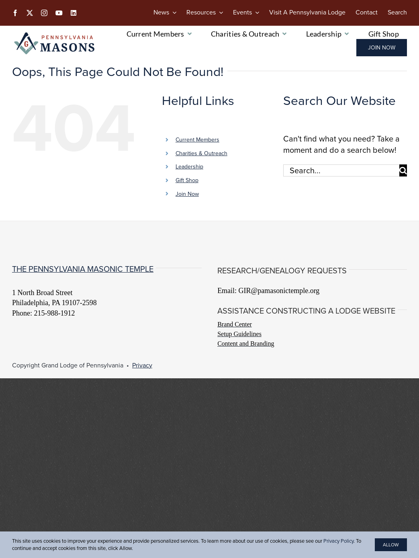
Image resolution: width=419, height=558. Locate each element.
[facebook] (15, 13)
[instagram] (44, 13)
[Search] (397, 12)
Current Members (197, 139)
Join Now (187, 194)
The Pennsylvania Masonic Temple (82, 269)
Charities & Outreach (201, 153)
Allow (391, 544)
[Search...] (341, 170)
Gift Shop (187, 180)
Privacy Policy (338, 541)
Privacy (142, 365)
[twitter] (30, 13)
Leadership (189, 166)
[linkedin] (73, 13)
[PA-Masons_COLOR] (55, 34)
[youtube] (59, 13)
